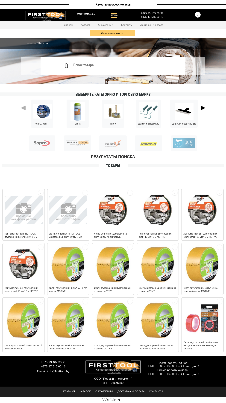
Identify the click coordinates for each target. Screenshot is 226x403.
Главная (69, 391)
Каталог (85, 391)
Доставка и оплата (131, 391)
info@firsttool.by (85, 14)
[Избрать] (40, 192)
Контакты (156, 391)
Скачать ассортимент (112, 33)
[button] (23, 121)
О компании (104, 391)
